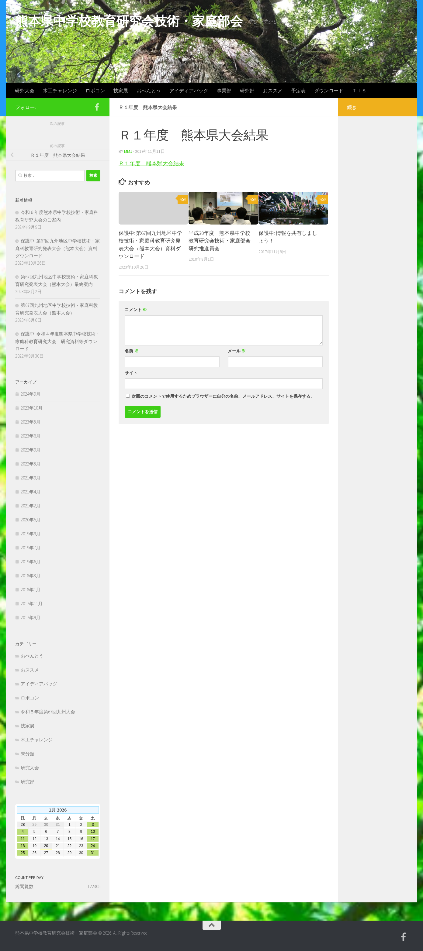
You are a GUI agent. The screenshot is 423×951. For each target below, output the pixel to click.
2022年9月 (30, 450)
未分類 (27, 754)
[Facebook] (96, 107)
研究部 (247, 91)
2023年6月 (30, 436)
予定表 (298, 91)
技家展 (120, 91)
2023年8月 (30, 422)
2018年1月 (30, 589)
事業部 (224, 91)
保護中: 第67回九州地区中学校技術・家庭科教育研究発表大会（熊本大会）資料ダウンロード (57, 248)
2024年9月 (30, 394)
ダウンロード (328, 91)
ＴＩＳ (359, 91)
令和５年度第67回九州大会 (48, 712)
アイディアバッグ (188, 91)
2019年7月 (30, 548)
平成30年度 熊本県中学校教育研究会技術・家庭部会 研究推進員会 (222, 241)
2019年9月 (30, 534)
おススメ (273, 91)
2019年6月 (30, 562)
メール (237, 351)
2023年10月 (32, 408)
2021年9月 (30, 478)
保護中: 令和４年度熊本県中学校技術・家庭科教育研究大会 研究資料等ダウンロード (57, 341)
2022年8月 (30, 464)
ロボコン (95, 91)
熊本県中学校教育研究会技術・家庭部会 (128, 21)
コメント (136, 309)
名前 (131, 351)
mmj (128, 151)
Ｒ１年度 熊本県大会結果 (151, 163)
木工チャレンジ (60, 91)
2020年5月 (30, 520)
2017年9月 (30, 617)
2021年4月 (30, 492)
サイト (131, 373)
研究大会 (24, 91)
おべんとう (149, 91)
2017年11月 (32, 603)
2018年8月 (30, 575)
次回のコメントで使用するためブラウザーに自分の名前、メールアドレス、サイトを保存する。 (223, 396)
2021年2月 (30, 506)
